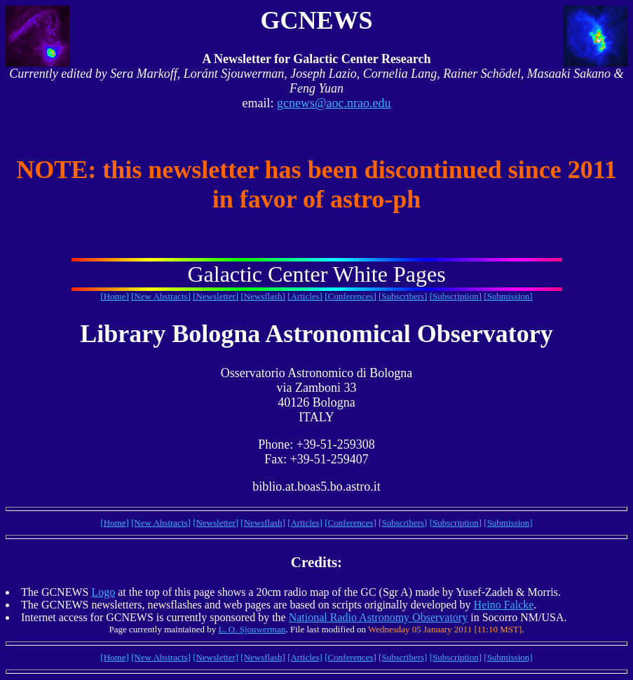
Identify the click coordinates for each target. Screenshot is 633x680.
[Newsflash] (262, 296)
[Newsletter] (215, 296)
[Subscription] (456, 296)
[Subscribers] (403, 296)
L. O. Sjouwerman (251, 629)
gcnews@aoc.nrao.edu (334, 103)
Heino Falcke (504, 605)
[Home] (114, 296)
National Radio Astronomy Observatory (378, 617)
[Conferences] (350, 296)
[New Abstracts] (161, 296)
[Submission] (508, 296)
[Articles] (304, 296)
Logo (103, 592)
